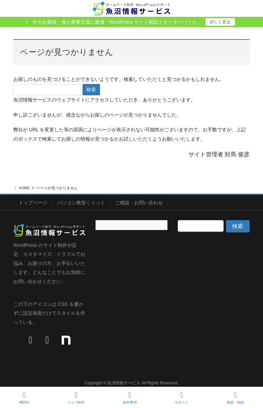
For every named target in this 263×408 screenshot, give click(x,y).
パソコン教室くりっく (81, 202)
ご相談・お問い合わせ (139, 202)
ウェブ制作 (76, 397)
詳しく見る (220, 22)
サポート (181, 397)
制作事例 (130, 397)
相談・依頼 (235, 397)
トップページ (32, 202)
